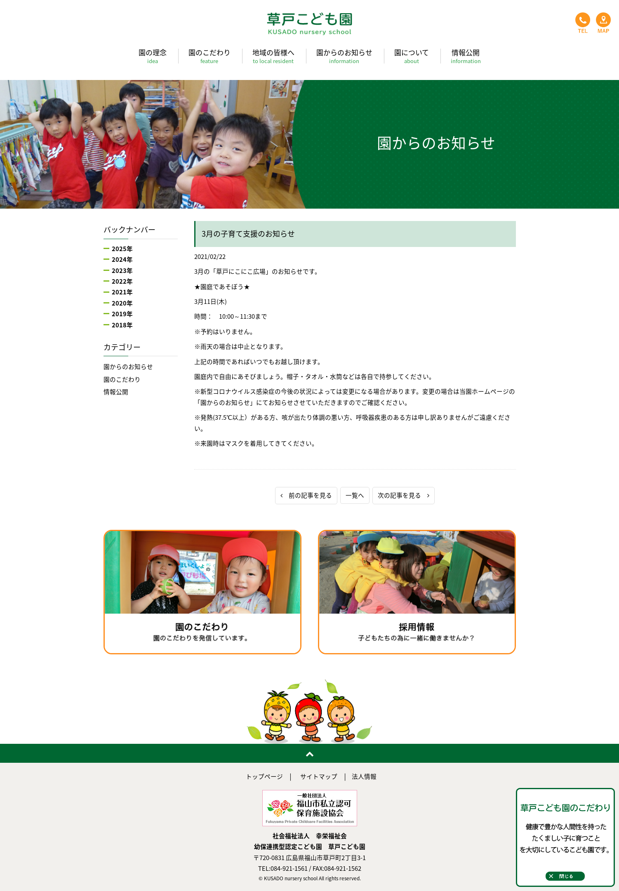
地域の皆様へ (273, 56)
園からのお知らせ (344, 56)
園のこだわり (209, 56)
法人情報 (364, 776)
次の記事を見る (403, 495)
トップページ (264, 776)
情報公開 (466, 56)
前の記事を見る (306, 495)
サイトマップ (318, 776)
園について (411, 56)
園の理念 (153, 56)
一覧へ (355, 495)
